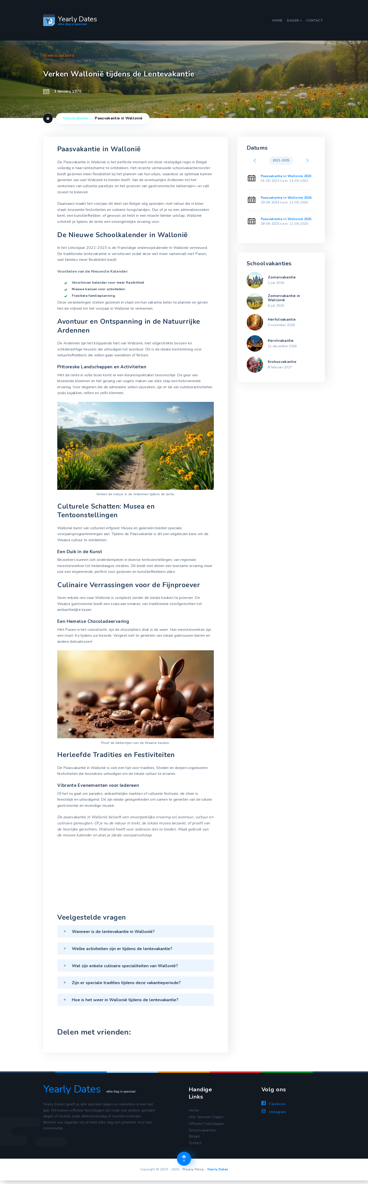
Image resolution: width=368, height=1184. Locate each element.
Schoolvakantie (75, 118)
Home (277, 17)
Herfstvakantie (282, 319)
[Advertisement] (135, 879)
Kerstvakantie (281, 340)
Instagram (273, 1114)
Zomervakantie (282, 277)
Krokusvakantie (282, 361)
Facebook (273, 1106)
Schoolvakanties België (202, 1136)
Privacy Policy (193, 1172)
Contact (314, 17)
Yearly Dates (217, 1172)
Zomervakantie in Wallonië (284, 298)
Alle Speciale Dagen (206, 1119)
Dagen (294, 17)
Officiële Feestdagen (206, 1126)
